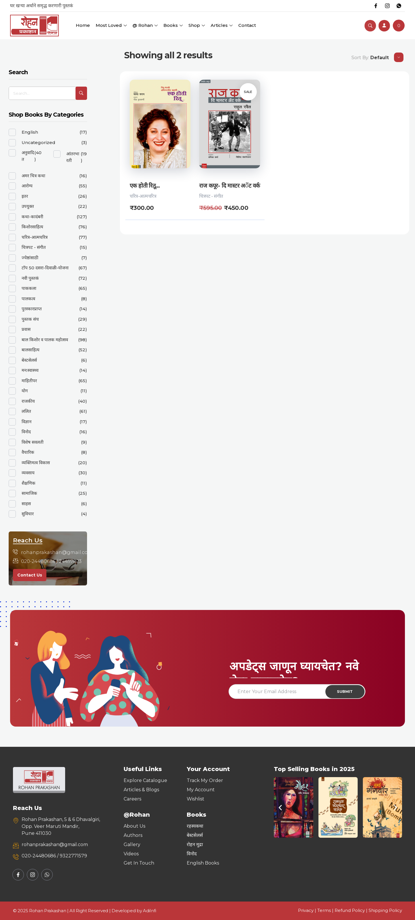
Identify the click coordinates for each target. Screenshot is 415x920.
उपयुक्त (28, 206)
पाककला (29, 288)
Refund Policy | (352, 910)
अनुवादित (28, 156)
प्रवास (26, 329)
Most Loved (111, 25)
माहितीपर (29, 380)
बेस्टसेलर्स (29, 360)
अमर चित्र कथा (33, 175)
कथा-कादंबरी (32, 216)
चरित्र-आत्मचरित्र (143, 196)
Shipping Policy (385, 910)
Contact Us (29, 575)
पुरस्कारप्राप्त (32, 308)
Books (173, 25)
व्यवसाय (28, 472)
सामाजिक (29, 493)
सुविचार (28, 513)
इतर (25, 196)
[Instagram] (387, 5)
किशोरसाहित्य (32, 226)
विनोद (26, 431)
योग (25, 390)
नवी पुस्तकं (30, 278)
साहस (26, 503)
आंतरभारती (72, 157)
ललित (26, 411)
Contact (247, 25)
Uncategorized (38, 142)
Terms (324, 910)
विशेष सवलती (33, 442)
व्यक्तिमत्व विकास (36, 462)
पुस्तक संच (30, 319)
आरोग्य (27, 186)
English (30, 132)
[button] (280, 807)
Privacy (306, 910)
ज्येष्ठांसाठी (30, 257)
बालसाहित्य (30, 349)
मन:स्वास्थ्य (30, 370)
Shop (196, 25)
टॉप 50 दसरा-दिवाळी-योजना (45, 267)
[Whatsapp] (399, 5)
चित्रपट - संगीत (211, 196)
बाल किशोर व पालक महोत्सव (45, 339)
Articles (222, 25)
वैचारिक (28, 452)
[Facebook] (375, 5)
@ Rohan (145, 25)
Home (83, 25)
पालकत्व (28, 298)
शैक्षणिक (28, 483)
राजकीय (28, 401)
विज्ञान (26, 421)
